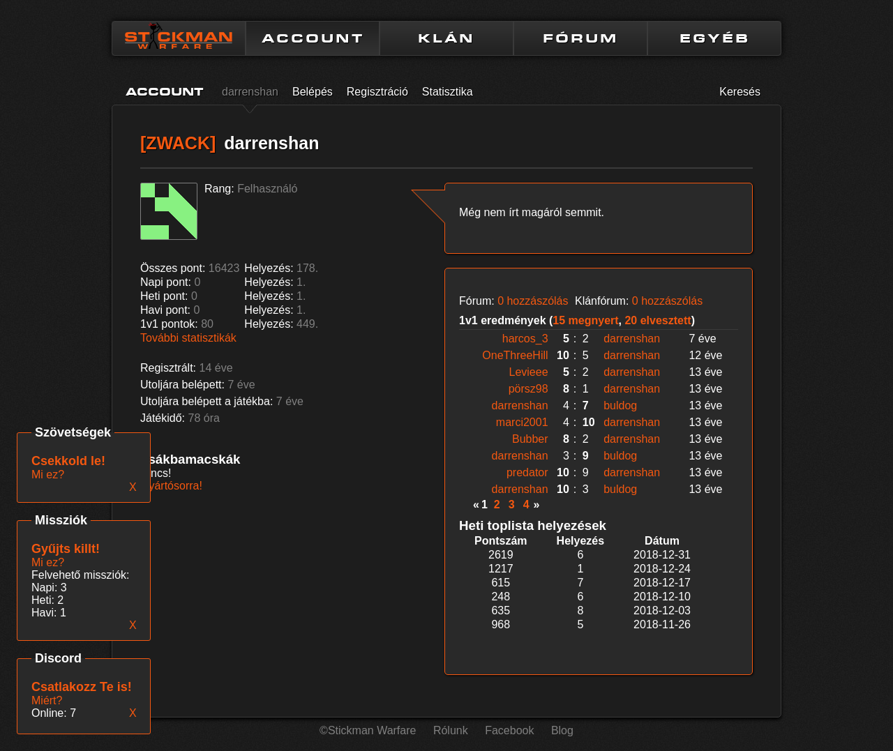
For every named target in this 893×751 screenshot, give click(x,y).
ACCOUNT (313, 38)
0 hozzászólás (532, 301)
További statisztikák (188, 338)
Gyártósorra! (171, 486)
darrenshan (250, 92)
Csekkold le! (68, 461)
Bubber (530, 439)
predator (527, 472)
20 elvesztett (657, 320)
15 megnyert (585, 320)
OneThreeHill (515, 355)
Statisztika (447, 92)
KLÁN (446, 38)
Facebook (509, 730)
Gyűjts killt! (65, 549)
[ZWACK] (178, 143)
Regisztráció (377, 92)
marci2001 (522, 422)
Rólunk (450, 730)
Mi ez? (47, 562)
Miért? (46, 700)
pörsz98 (528, 389)
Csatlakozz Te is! (81, 687)
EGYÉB (715, 38)
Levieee (528, 372)
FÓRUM (580, 38)
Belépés (312, 92)
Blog (562, 730)
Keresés (739, 92)
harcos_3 (525, 338)
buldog (620, 405)
